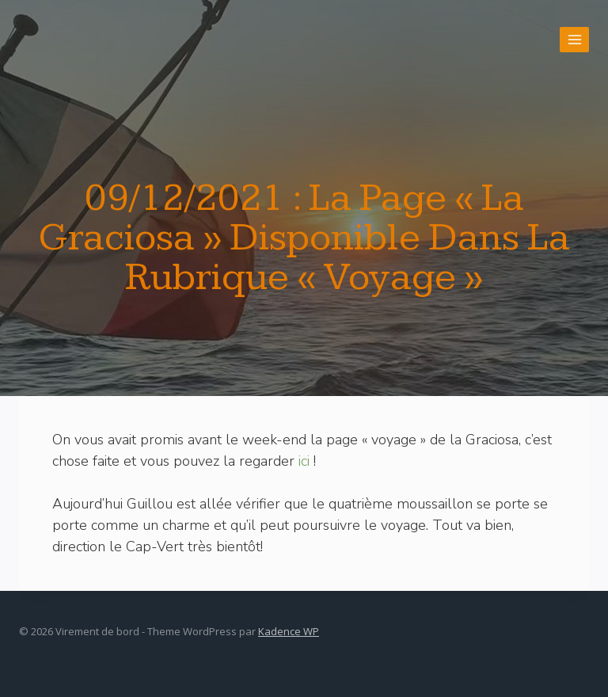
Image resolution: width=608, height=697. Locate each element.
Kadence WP (288, 631)
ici (304, 460)
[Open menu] (574, 39)
